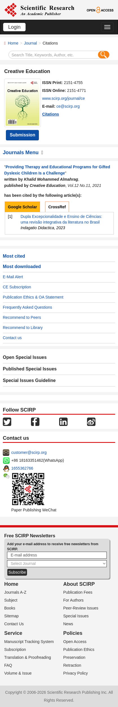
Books (9, 608)
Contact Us (14, 624)
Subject (10, 600)
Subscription (15, 649)
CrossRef (57, 207)
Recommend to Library (23, 327)
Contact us (12, 337)
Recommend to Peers (22, 317)
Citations (50, 114)
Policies (73, 633)
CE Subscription (17, 287)
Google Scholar (22, 207)
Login (14, 27)
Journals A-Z (15, 592)
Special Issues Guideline (29, 380)
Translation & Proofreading (27, 657)
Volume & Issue (18, 673)
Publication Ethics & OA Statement (33, 297)
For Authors (73, 600)
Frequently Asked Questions (27, 307)
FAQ (8, 665)
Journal (30, 43)
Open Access (75, 641)
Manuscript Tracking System (29, 641)
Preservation (74, 657)
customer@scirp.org (28, 452)
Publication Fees (78, 592)
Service (13, 633)
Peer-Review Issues (81, 608)
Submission (22, 134)
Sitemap (11, 616)
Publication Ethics (79, 649)
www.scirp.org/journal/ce (63, 98)
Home (13, 43)
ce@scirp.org (68, 106)
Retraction (72, 665)
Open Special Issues (25, 357)
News (68, 624)
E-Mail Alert (13, 277)
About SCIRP (79, 584)
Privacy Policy (75, 673)
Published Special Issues (30, 368)
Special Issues (76, 616)
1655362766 (22, 468)
